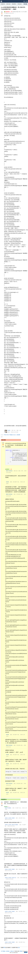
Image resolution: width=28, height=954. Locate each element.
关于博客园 (3, 951)
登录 (24, 1)
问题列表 (3, 4)
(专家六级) (25, 877)
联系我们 (8, 951)
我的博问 (14, 4)
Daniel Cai (14, 877)
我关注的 (8, 4)
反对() (9, 818)
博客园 (21, 951)
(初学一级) (17, 481)
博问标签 (20, 4)
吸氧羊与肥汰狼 (9, 470)
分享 (2, 436)
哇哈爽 (8, 430)
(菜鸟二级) (20, 494)
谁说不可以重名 (8, 807)
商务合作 (12, 951)
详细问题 (25, 4)
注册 (27, 1)
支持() (6, 818)
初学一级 (13, 430)
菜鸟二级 (15, 470)
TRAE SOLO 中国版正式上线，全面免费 (12, 434)
